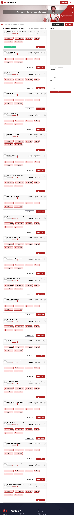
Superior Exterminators (13, 316)
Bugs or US (10, 92)
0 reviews (14, 33)
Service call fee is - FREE (10, 46)
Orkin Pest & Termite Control (15, 214)
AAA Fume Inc (11, 52)
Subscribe (60, 92)
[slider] (9, 33)
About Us (22, 507)
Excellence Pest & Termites (14, 357)
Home (2, 24)
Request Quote (40, 47)
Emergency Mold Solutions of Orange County (19, 31)
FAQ (21, 508)
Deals (38, 38)
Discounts (30, 38)
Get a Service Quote (58, 24)
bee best (9, 336)
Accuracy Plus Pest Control (14, 235)
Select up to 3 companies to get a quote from (37, 28)
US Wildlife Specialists (13, 133)
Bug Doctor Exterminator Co (15, 174)
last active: (30, 33)
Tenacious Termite (12, 153)
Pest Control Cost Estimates (43, 508)
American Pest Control (13, 194)
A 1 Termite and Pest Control (15, 479)
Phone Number (20, 38)
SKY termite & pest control (14, 255)
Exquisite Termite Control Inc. (15, 458)
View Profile (30, 47)
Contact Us (22, 505)
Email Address (53, 80)
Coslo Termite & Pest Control (15, 397)
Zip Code (52, 86)
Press (21, 510)
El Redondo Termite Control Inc (16, 418)
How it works (40, 505)
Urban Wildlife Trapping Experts (16, 113)
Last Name (52, 75)
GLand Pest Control (12, 377)
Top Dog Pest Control (13, 296)
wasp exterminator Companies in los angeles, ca (14, 24)
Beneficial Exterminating (14, 438)
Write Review (19, 41)
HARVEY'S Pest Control (13, 275)
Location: (30, 31)
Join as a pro (64, 2)
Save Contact (9, 41)
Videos (39, 510)
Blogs (39, 507)
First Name (52, 69)
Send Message (9, 38)
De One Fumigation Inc (13, 72)
